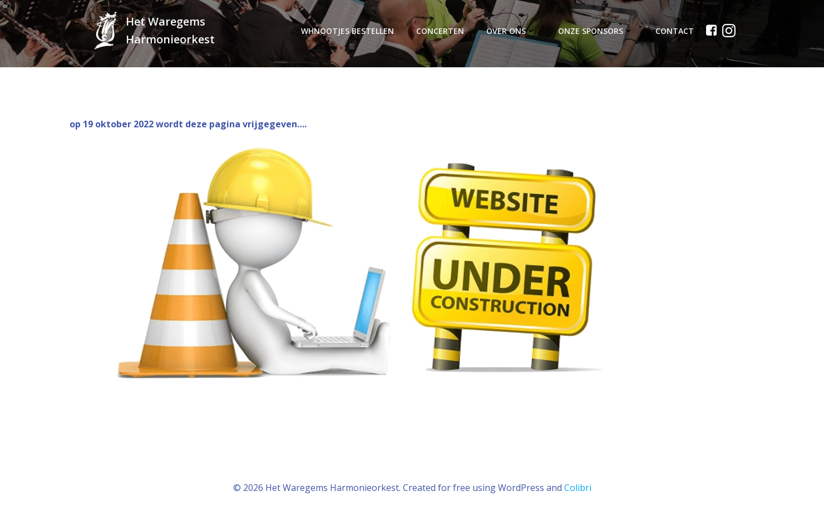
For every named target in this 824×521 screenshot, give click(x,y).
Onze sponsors (595, 31)
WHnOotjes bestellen (347, 31)
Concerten (440, 31)
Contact (674, 31)
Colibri (577, 488)
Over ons (511, 31)
